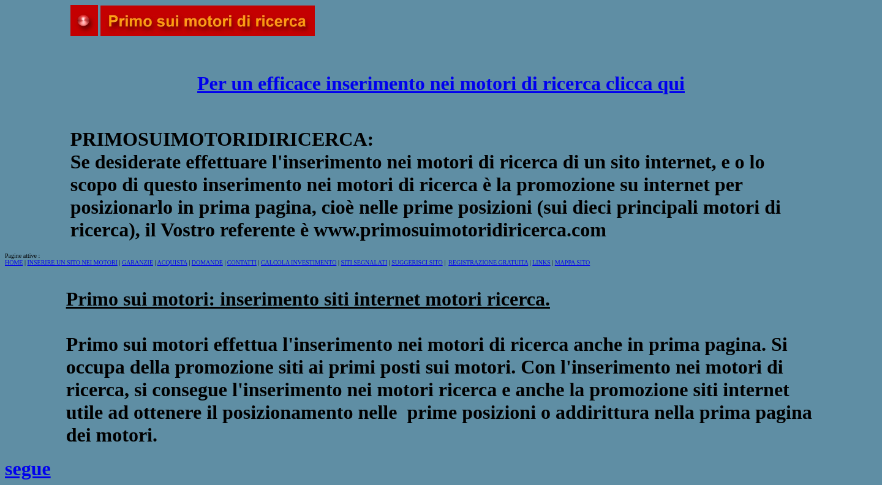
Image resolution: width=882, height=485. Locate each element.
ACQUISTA (172, 262)
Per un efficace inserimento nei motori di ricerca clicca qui (441, 83)
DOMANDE (207, 262)
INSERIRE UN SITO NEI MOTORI (72, 262)
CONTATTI (242, 262)
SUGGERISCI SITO (416, 262)
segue (28, 468)
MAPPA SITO (572, 262)
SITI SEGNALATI (364, 262)
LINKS (541, 262)
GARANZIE (137, 262)
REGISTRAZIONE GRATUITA (488, 262)
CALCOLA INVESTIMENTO (298, 262)
